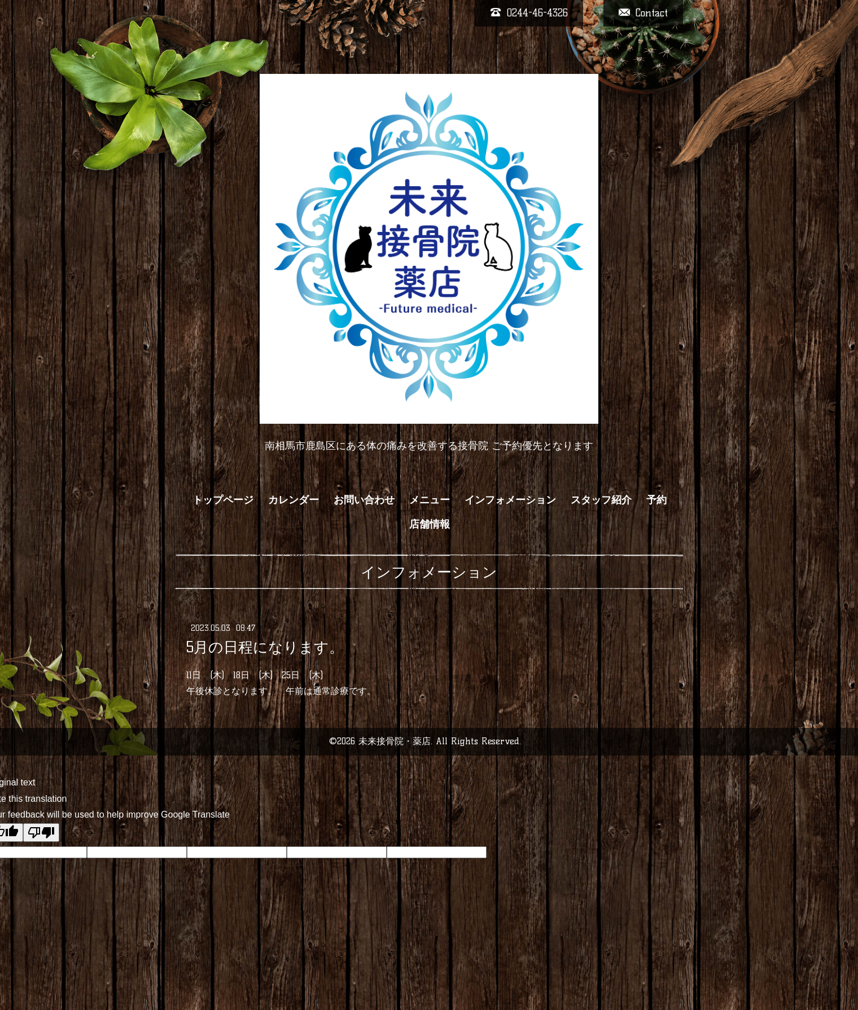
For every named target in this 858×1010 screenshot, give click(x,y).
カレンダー (293, 500)
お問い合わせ (364, 500)
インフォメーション (510, 500)
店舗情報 (429, 524)
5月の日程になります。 (265, 647)
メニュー (429, 500)
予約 (656, 500)
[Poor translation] (41, 832)
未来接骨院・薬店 (394, 741)
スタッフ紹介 (601, 500)
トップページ (222, 500)
